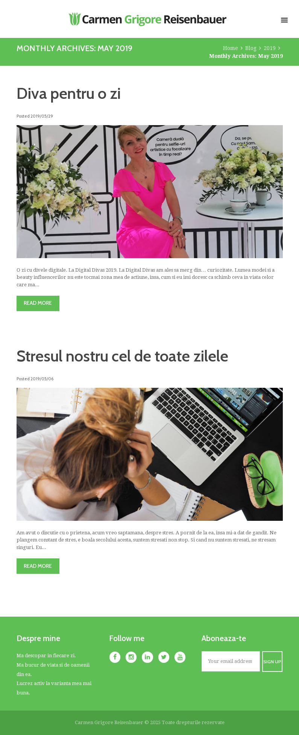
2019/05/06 (41, 378)
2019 (270, 48)
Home (230, 48)
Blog (251, 48)
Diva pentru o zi (69, 93)
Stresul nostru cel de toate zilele (122, 355)
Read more (38, 303)
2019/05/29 (41, 116)
